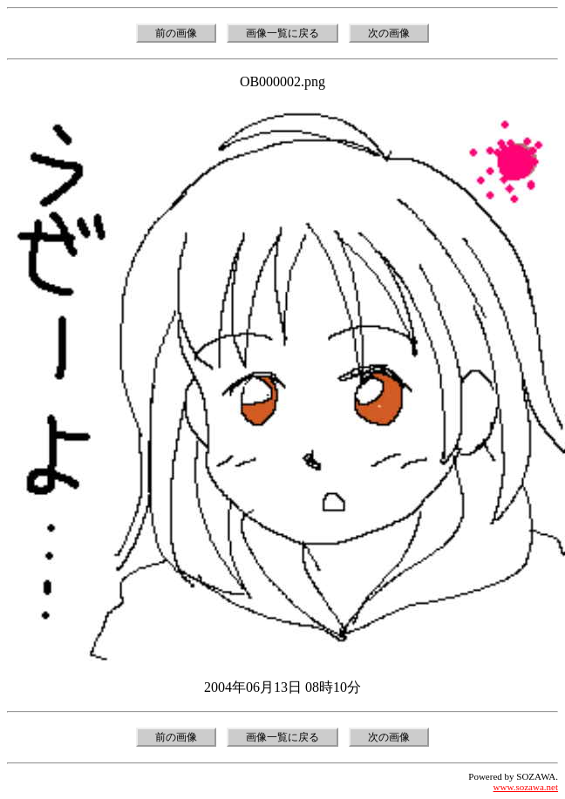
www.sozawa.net (526, 787)
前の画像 (176, 33)
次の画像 (389, 33)
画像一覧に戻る (282, 33)
